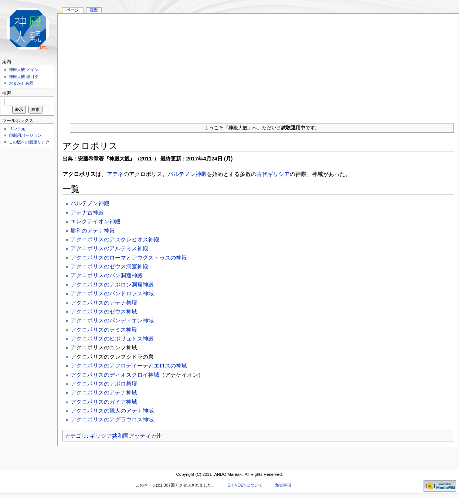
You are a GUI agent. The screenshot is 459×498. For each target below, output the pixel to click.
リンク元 (17, 128)
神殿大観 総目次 (23, 76)
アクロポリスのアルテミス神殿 (109, 248)
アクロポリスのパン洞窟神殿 (107, 275)
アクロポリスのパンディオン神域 (112, 320)
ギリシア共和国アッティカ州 (126, 436)
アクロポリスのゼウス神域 (104, 311)
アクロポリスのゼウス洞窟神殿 (109, 266)
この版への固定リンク (29, 142)
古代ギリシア (273, 174)
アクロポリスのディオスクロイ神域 (115, 375)
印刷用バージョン (25, 135)
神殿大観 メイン (23, 69)
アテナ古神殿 (87, 212)
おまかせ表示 (21, 83)
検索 (6, 93)
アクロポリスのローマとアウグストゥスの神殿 (129, 257)
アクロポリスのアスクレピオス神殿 (115, 239)
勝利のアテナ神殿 (93, 230)
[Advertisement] (258, 65)
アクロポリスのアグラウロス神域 (112, 419)
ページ (73, 10)
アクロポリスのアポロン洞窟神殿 (112, 284)
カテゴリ (76, 436)
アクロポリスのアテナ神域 (104, 392)
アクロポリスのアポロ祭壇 (104, 383)
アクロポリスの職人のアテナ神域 (112, 410)
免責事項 (283, 485)
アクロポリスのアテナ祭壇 (104, 302)
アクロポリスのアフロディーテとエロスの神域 (129, 365)
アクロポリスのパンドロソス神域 (112, 293)
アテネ (115, 174)
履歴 (94, 10)
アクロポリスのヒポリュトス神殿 (112, 338)
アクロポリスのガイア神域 (104, 402)
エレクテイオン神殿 (95, 221)
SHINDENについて (245, 485)
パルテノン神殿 (187, 174)
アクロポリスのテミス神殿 (104, 329)
